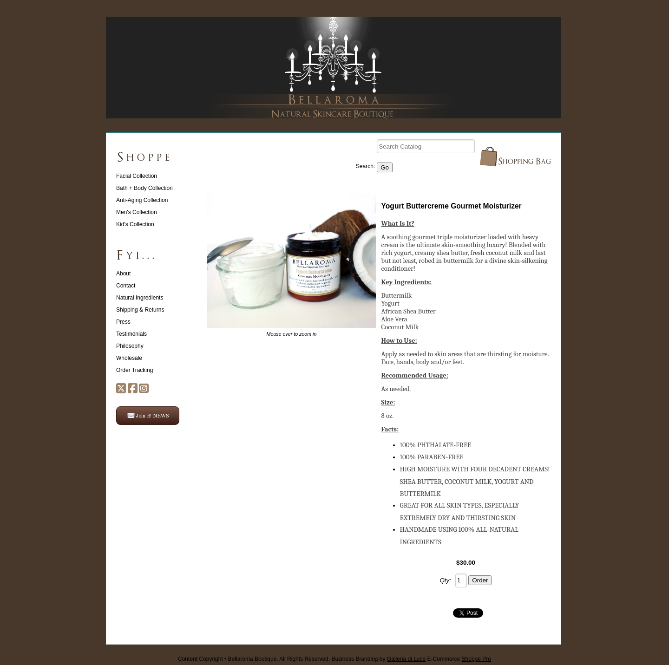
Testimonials (131, 334)
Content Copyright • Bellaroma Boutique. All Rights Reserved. (254, 659)
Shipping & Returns (140, 309)
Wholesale (129, 358)
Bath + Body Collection (144, 188)
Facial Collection (136, 176)
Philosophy (130, 346)
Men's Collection (136, 212)
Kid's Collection (135, 224)
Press (123, 322)
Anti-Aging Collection (142, 200)
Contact (125, 285)
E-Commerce (459, 659)
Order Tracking (134, 370)
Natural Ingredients (139, 297)
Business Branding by (378, 659)
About (123, 273)
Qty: (445, 580)
